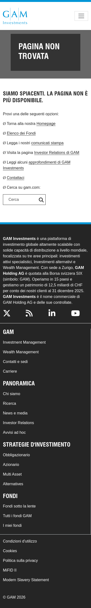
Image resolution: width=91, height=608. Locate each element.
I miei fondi (12, 525)
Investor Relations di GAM (56, 153)
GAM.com (15, 16)
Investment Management (24, 342)
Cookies (10, 551)
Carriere (10, 371)
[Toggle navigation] (81, 16)
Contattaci (15, 178)
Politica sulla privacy (20, 560)
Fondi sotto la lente (19, 506)
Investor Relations (18, 423)
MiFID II (10, 570)
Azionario (11, 465)
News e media (15, 413)
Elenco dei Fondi (21, 133)
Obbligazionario (16, 455)
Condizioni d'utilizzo (20, 541)
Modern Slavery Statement (26, 580)
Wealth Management (21, 352)
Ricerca (9, 403)
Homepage (45, 124)
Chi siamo (11, 394)
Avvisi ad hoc (14, 432)
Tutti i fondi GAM (17, 516)
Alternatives (13, 484)
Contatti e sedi (15, 362)
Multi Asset (12, 474)
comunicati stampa (47, 143)
